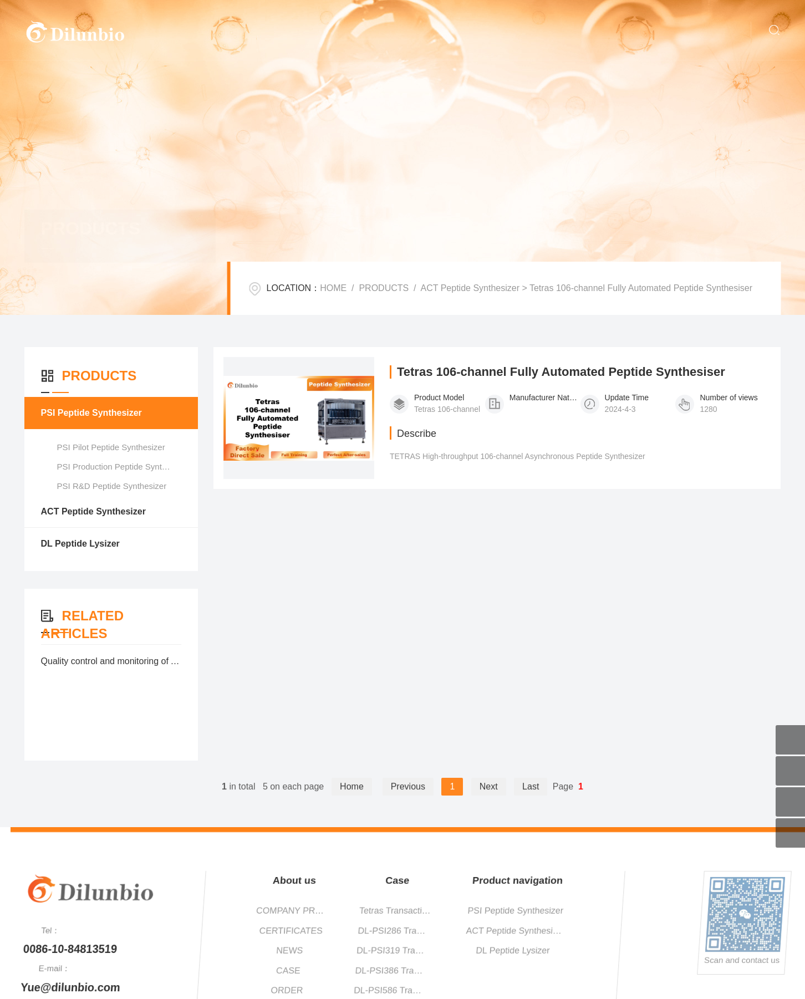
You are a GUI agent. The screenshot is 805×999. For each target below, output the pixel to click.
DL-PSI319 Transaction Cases (721, 950)
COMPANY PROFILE (618, 910)
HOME (333, 288)
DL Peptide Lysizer (79, 543)
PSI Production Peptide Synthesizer (122, 466)
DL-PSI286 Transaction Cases (721, 930)
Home (352, 796)
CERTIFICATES (618, 930)
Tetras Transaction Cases (721, 910)
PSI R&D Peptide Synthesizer (111, 486)
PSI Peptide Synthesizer (90, 412)
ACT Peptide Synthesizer (470, 288)
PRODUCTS (384, 288)
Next (489, 796)
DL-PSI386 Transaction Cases (720, 970)
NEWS (617, 950)
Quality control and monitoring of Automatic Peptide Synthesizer (110, 661)
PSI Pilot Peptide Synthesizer (111, 447)
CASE (617, 970)
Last (530, 796)
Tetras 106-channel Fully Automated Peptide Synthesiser (563, 374)
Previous (408, 796)
